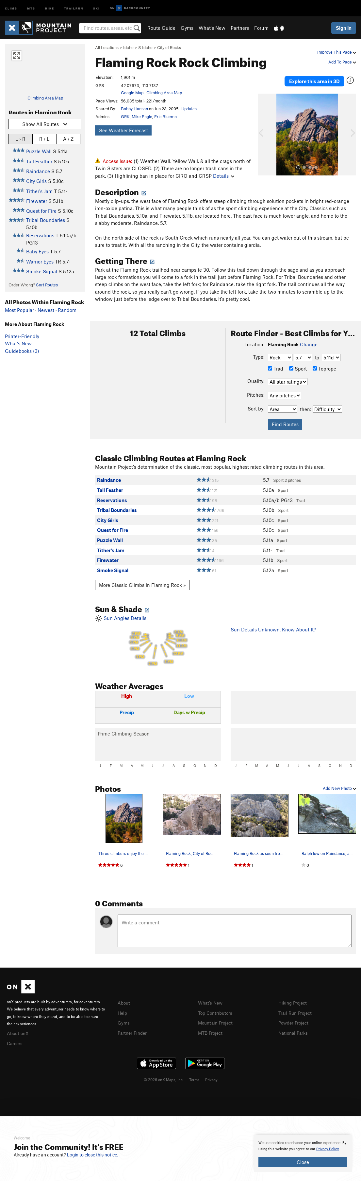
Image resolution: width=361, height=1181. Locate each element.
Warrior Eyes (40, 261)
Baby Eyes (37, 251)
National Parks (294, 1032)
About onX (18, 1033)
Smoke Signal (41, 271)
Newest (46, 310)
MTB (31, 8)
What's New (212, 28)
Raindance (38, 171)
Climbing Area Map (45, 97)
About (124, 1003)
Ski (96, 8)
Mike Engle (142, 116)
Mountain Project (217, 1022)
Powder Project (294, 1022)
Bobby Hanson (134, 108)
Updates (189, 108)
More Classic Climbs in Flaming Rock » (142, 585)
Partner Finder (133, 1032)
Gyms (187, 28)
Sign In (344, 28)
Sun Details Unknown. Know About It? (273, 629)
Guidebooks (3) (22, 351)
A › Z (68, 139)
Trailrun (73, 8)
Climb (11, 8)
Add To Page (342, 61)
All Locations (107, 47)
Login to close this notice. (92, 1154)
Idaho (128, 47)
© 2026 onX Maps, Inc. (164, 1078)
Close (303, 1162)
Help (123, 1012)
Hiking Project (293, 1003)
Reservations (40, 235)
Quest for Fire (41, 211)
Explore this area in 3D (314, 78)
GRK (125, 116)
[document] (302, 1153)
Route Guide (161, 28)
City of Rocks (169, 47)
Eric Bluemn (165, 116)
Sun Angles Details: (158, 641)
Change (309, 344)
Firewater (36, 201)
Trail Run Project (296, 1012)
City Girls (36, 181)
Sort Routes (47, 284)
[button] (264, 128)
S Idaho (145, 47)
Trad (275, 369)
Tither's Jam (39, 191)
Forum (261, 28)
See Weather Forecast (123, 130)
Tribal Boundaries (45, 220)
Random (67, 310)
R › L (44, 139)
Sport (298, 369)
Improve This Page (336, 52)
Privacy (211, 1078)
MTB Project (211, 1032)
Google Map (132, 92)
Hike (49, 8)
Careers (15, 1042)
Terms (194, 1078)
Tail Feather (39, 161)
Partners (240, 28)
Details (223, 176)
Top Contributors (216, 1012)
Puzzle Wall (39, 151)
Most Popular (19, 310)
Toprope (324, 369)
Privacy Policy (327, 1149)
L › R (20, 139)
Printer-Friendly (22, 336)
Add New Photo (339, 788)
